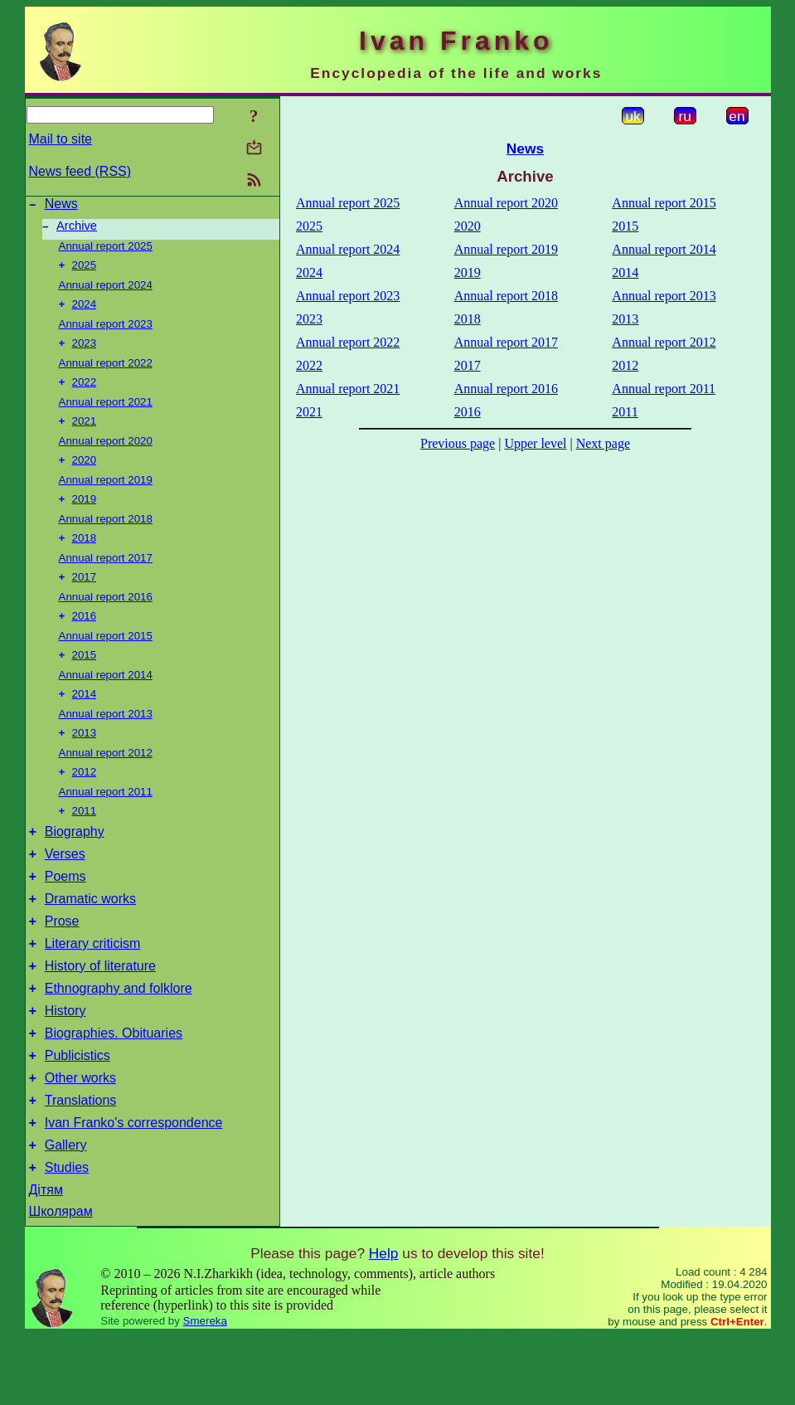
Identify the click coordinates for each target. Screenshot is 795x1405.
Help (384, 1323)
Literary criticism (93, 988)
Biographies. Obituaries (113, 1088)
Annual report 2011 (106, 820)
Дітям (46, 1259)
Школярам (61, 1281)
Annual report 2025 (106, 251)
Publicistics (77, 1113)
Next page (603, 443)
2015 (84, 678)
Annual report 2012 (106, 779)
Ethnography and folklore (118, 1038)
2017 (84, 597)
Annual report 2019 (106, 495)
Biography (74, 864)
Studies (67, 1237)
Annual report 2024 (106, 291)
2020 (84, 475)
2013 (84, 759)
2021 (84, 434)
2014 (84, 718)
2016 (84, 637)
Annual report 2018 (106, 535)
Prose (62, 963)
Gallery (66, 1212)
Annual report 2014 (106, 698)
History (65, 1063)
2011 (84, 840)
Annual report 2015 (106, 657)
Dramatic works (90, 938)
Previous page (457, 443)
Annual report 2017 (106, 576)
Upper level (535, 443)
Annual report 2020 (106, 454)
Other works (80, 1137)
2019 (84, 515)
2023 (84, 353)
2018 (84, 556)
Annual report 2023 (106, 332)
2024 (84, 312)
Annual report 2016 (106, 616)
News (61, 206)
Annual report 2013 (106, 738)
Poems (65, 914)
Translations (81, 1162)
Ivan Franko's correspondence (134, 1187)
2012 (84, 800)
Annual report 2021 (106, 413)
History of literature (100, 1013)
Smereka (205, 1390)
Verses (65, 889)
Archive (76, 230)
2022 (84, 393)
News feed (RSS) (80, 171)
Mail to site (60, 139)
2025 (84, 271)
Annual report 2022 (106, 373)
